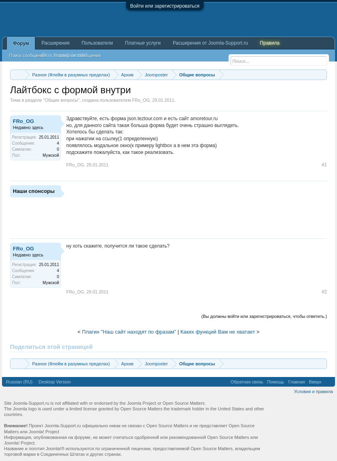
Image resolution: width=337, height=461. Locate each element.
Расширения (55, 43)
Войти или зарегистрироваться (164, 6)
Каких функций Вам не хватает (217, 332)
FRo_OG (141, 100)
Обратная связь (247, 381)
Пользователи (97, 43)
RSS (328, 382)
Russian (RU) (19, 381)
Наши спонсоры (34, 191)
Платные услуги (143, 43)
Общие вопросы (61, 100)
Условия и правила (313, 391)
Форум (21, 43)
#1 (324, 165)
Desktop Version (55, 381)
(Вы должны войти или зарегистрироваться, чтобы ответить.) (264, 316)
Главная (296, 381)
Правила (270, 43)
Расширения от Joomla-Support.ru (210, 43)
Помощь (275, 381)
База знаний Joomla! (64, 55)
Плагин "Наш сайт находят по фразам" (129, 332)
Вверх (315, 381)
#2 (324, 292)
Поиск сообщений (27, 55)
